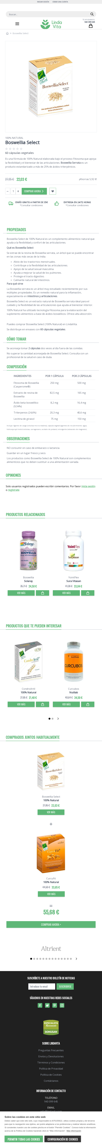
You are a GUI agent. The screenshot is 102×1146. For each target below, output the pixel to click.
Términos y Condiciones (51, 1062)
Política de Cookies (51, 1074)
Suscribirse (65, 986)
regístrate (13, 490)
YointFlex (73, 577)
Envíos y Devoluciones (51, 1056)
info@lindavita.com (51, 1111)
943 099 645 (89, 22)
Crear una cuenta (60, 2)
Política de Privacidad (51, 1068)
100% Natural (14, 138)
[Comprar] (42, 593)
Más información (74, 1131)
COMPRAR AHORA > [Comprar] (51, 924)
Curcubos (73, 688)
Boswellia (28, 577)
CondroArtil (28, 688)
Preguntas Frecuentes (51, 1050)
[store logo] (51, 24)
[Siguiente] (58, 718)
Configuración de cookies (62, 1139)
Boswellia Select (51, 796)
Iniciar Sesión (43, 2)
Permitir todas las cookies (24, 1139)
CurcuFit (51, 878)
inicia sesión (88, 486)
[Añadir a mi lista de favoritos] (52, 191)
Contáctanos (51, 1080)
